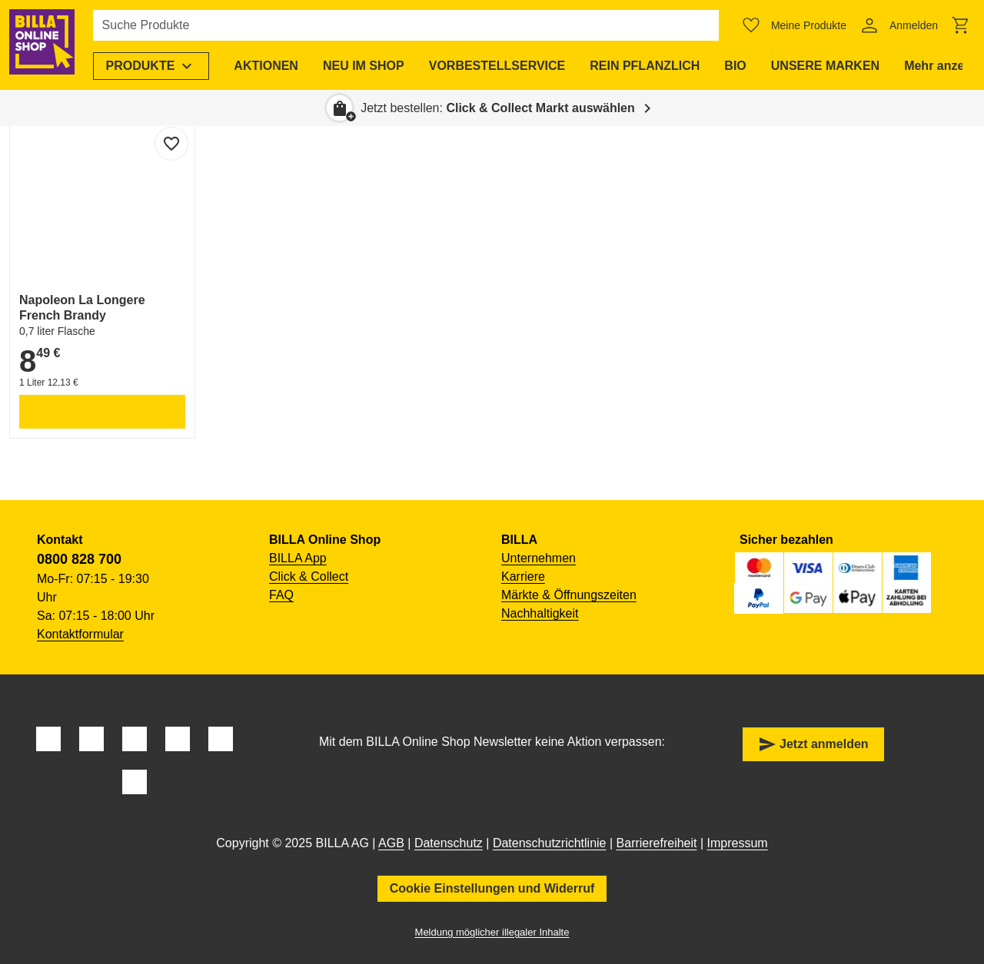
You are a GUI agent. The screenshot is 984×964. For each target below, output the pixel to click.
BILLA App (298, 558)
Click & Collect (308, 576)
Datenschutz (448, 843)
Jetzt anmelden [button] (813, 744)
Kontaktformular (80, 634)
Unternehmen (538, 558)
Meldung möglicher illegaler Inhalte (492, 932)
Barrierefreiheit (657, 843)
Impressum (737, 843)
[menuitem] (156, 66)
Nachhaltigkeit (540, 613)
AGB (391, 843)
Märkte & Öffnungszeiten (569, 594)
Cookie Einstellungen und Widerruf (492, 888)
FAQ (281, 594)
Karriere (523, 576)
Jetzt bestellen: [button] (498, 107)
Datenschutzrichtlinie (550, 843)
